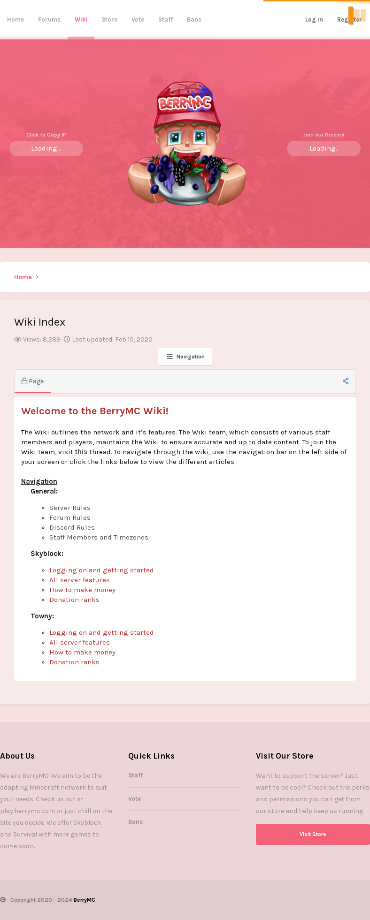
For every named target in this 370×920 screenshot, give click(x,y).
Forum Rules (70, 517)
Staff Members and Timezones (98, 537)
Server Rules (70, 507)
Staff (165, 19)
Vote (137, 19)
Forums (49, 19)
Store (109, 19)
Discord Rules (72, 527)
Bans (194, 19)
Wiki (81, 19)
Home (15, 19)
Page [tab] (33, 381)
